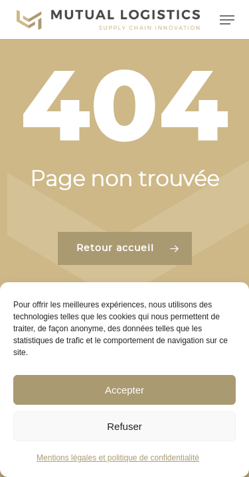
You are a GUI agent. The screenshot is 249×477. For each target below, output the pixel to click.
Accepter (124, 390)
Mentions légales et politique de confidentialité (118, 457)
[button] (227, 19)
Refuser (124, 426)
